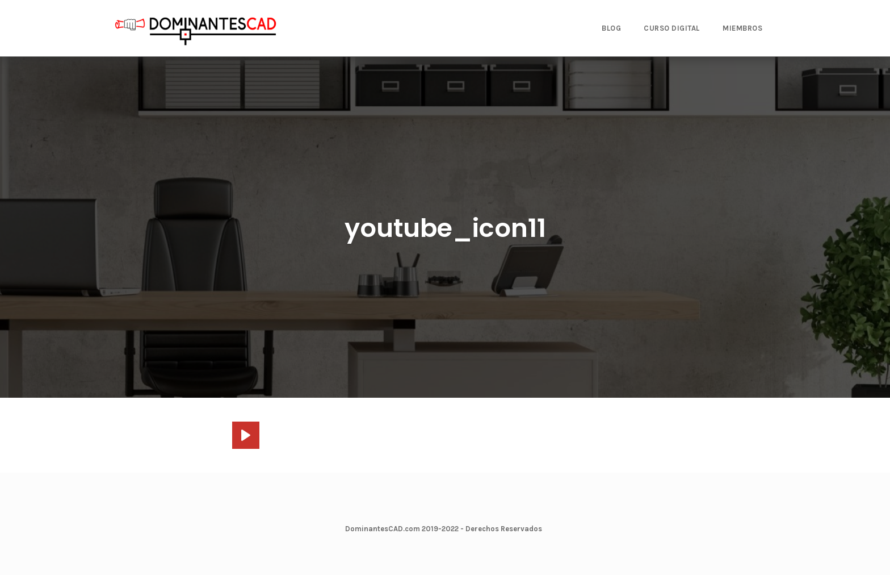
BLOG (611, 28)
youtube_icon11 (445, 228)
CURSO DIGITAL (672, 28)
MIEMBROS (742, 28)
